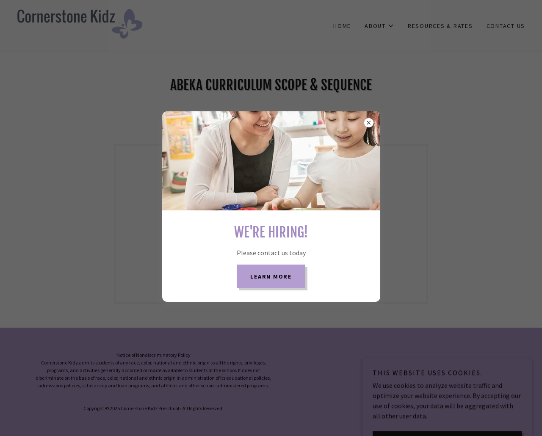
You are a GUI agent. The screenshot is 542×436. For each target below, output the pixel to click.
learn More (271, 276)
